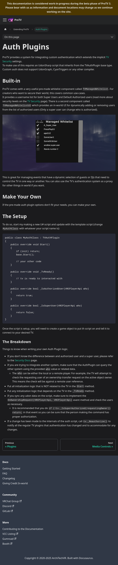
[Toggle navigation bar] (4, 20)
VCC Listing (10, 534)
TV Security (33, 101)
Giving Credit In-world (15, 483)
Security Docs (22, 360)
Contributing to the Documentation (22, 529)
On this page (11, 37)
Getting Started (11, 468)
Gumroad (9, 538)
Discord (8, 506)
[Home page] (5, 29)
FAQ (4, 473)
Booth (7, 543)
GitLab (7, 511)
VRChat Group (12, 501)
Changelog (8, 478)
